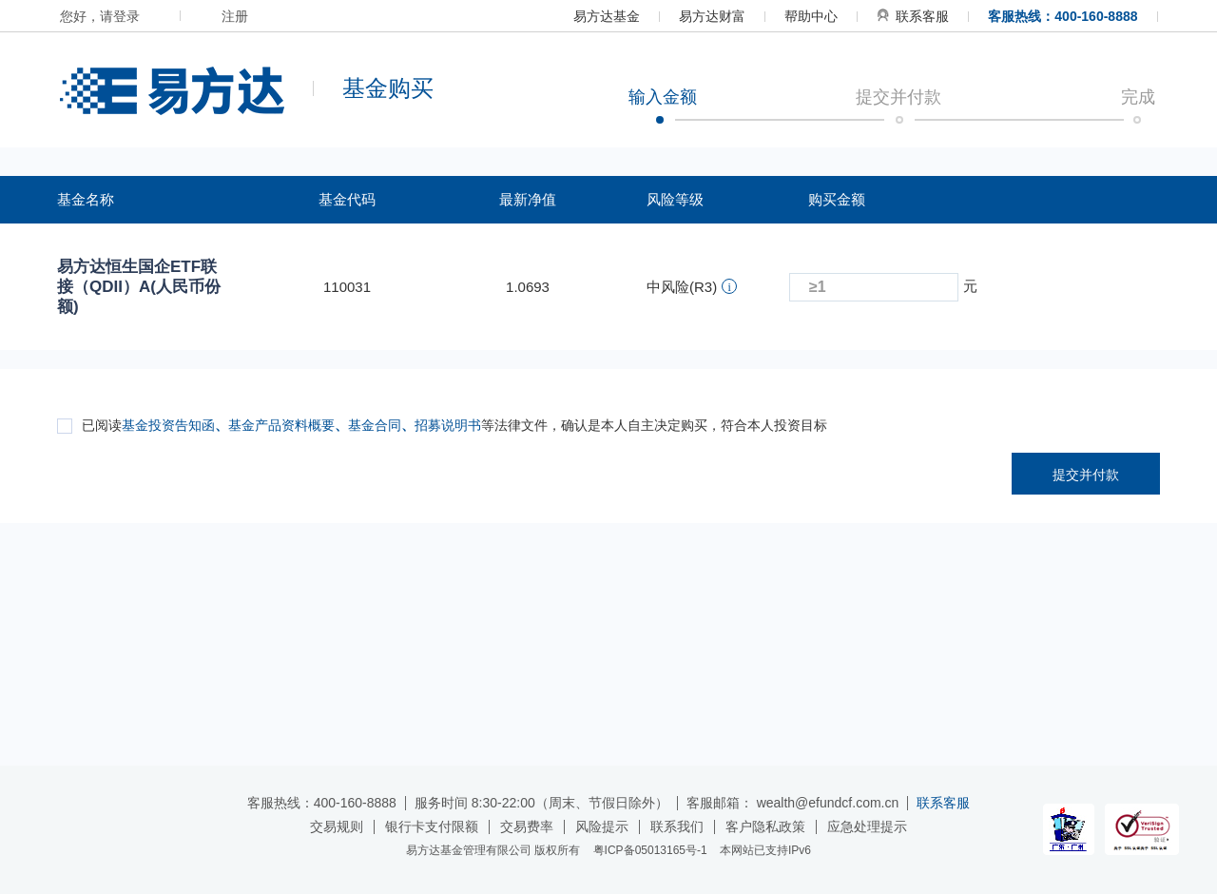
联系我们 (677, 826)
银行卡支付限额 (431, 826)
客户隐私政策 (765, 826)
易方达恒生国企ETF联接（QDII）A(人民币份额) (139, 287)
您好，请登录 (100, 16)
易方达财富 (712, 16)
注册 (235, 16)
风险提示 (601, 826)
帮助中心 (811, 16)
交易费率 (526, 826)
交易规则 (336, 826)
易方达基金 (606, 16)
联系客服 (913, 16)
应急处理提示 (867, 826)
